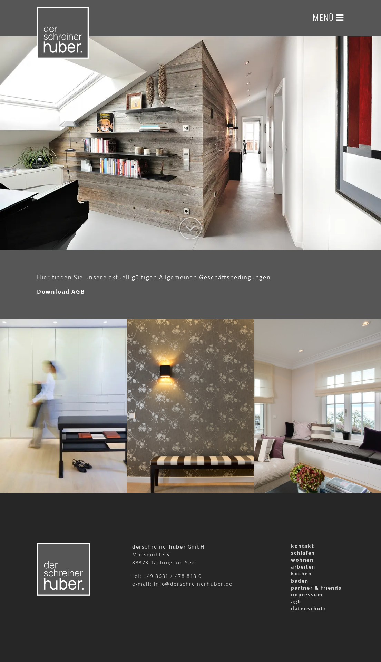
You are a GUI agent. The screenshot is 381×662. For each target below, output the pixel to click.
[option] (190, 143)
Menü (328, 17)
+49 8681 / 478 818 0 (173, 576)
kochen (301, 573)
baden (300, 581)
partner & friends (316, 587)
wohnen (302, 559)
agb (296, 601)
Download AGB (61, 291)
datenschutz (308, 608)
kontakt (302, 546)
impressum (307, 594)
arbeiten (303, 566)
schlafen (303, 553)
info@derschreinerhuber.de (193, 584)
